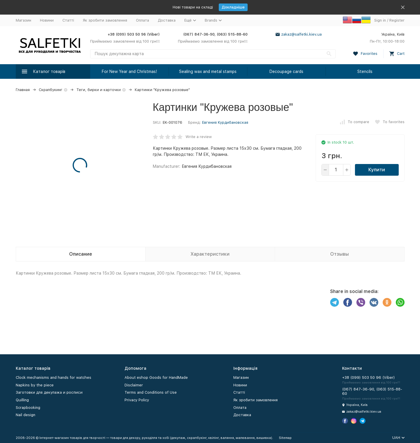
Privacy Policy (137, 400)
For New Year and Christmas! (129, 71)
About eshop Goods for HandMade (156, 377)
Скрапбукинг (50, 90)
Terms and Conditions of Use (151, 392)
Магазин (23, 20)
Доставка (167, 20)
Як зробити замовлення (105, 20)
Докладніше (233, 7)
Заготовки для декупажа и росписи (49, 392)
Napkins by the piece (35, 385)
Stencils (364, 71)
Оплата (142, 20)
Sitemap (285, 438)
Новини (47, 20)
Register (397, 20)
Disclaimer (134, 385)
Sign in (380, 20)
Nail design (25, 415)
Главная (23, 90)
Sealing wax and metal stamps (208, 71)
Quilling (22, 400)
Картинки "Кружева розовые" (162, 90)
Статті (68, 20)
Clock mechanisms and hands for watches (53, 377)
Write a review (199, 137)
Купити (376, 169)
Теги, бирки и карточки (98, 90)
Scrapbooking (28, 407)
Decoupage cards (286, 71)
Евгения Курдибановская (225, 122)
